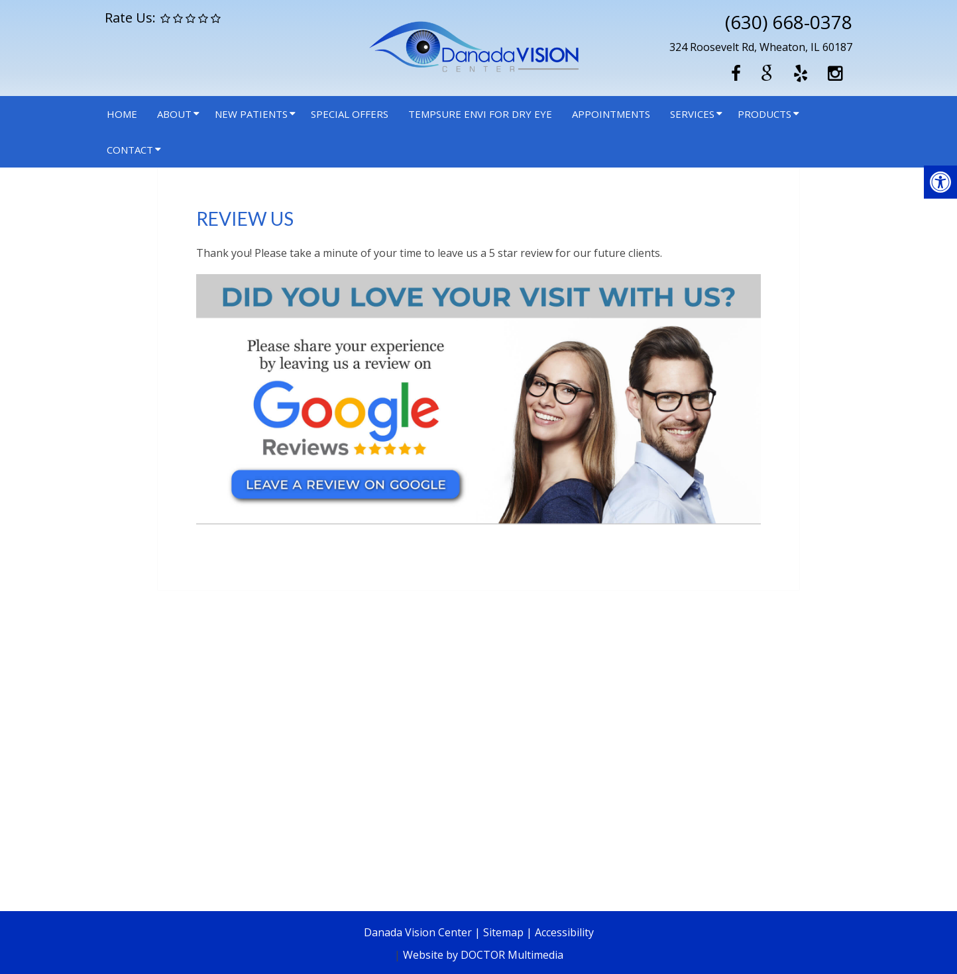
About (174, 114)
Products (764, 114)
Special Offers (349, 114)
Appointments (611, 114)
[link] (478, 520)
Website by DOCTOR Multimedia (483, 955)
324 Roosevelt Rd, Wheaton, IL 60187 (760, 47)
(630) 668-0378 (788, 21)
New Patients (251, 114)
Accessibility (564, 932)
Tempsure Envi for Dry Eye (480, 114)
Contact (130, 149)
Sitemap (503, 932)
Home (122, 114)
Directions (248, 842)
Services (692, 114)
